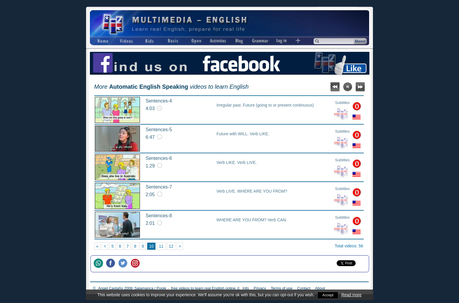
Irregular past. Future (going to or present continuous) (265, 105)
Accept (328, 294)
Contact (303, 288)
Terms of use (281, 288)
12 (171, 246)
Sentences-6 (159, 158)
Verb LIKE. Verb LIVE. (237, 162)
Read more (352, 294)
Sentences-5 (159, 129)
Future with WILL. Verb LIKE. (243, 133)
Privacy (260, 288)
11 (161, 246)
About (320, 288)
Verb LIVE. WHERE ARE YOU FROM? (252, 191)
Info (246, 288)
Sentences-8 (159, 215)
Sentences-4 (159, 100)
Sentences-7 (159, 186)
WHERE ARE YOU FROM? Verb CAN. (252, 220)
